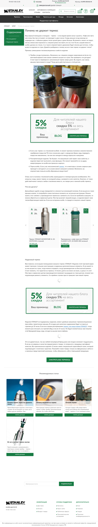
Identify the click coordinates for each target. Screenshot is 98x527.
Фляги (38, 17)
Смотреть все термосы (78, 136)
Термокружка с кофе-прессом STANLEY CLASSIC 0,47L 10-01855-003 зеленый (75, 240)
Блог (78, 506)
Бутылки (70, 17)
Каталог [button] (32, 10)
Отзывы (37, 12)
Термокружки (28, 17)
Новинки (80, 508)
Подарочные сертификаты (49, 21)
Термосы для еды (49, 17)
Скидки (79, 511)
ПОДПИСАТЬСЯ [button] (66, 484)
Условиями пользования (65, 488)
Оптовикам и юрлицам (46, 10)
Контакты (46, 12)
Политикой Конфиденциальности (49, 488)
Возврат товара (42, 511)
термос (61, 166)
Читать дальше (20, 414)
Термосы (17, 17)
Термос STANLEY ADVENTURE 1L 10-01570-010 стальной (42, 240)
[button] (60, 2)
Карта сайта (61, 508)
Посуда (61, 17)
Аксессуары (80, 17)
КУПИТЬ (33, 246)
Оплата (40, 508)
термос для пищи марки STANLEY (75, 326)
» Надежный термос (12, 42)
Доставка (41, 506)
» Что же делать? (11, 39)
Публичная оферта (63, 511)
